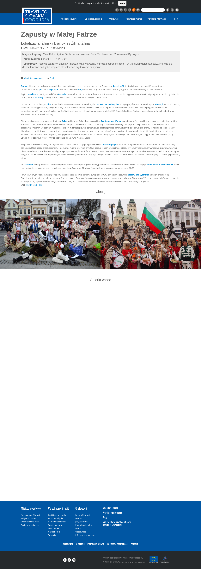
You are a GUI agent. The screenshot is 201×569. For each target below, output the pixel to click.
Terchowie (28, 164)
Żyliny (65, 121)
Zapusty (25, 86)
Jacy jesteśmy (81, 521)
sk (117, 9)
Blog (176, 18)
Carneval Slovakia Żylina (107, 104)
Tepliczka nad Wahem (111, 121)
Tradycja (52, 535)
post (41, 89)
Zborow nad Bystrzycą (138, 174)
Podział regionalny (83, 525)
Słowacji (159, 104)
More (114, 3)
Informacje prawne (95, 544)
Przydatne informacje (158, 18)
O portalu (80, 544)
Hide (122, 3)
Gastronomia (54, 531)
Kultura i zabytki (55, 518)
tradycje (62, 94)
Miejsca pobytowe (70, 18)
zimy (80, 89)
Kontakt (134, 544)
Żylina (48, 104)
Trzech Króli (118, 86)
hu (129, 9)
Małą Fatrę (38, 97)
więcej (100, 192)
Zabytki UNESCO (28, 518)
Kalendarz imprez (134, 18)
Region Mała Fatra (34, 184)
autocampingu (110, 144)
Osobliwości (80, 531)
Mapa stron (68, 544)
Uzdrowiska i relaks (57, 521)
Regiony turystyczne (30, 525)
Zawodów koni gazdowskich (159, 164)
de (125, 9)
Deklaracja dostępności (117, 544)
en (121, 9)
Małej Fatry (33, 94)
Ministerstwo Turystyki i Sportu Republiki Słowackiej (117, 523)
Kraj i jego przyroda (57, 515)
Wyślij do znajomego (33, 78)
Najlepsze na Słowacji (30, 515)
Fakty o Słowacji (82, 515)
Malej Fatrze (52, 89)
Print (52, 78)
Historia (78, 518)
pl (134, 9)
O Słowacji (115, 18)
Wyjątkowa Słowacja (30, 521)
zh (138, 9)
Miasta (78, 528)
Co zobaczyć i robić (94, 18)
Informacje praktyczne (85, 535)
